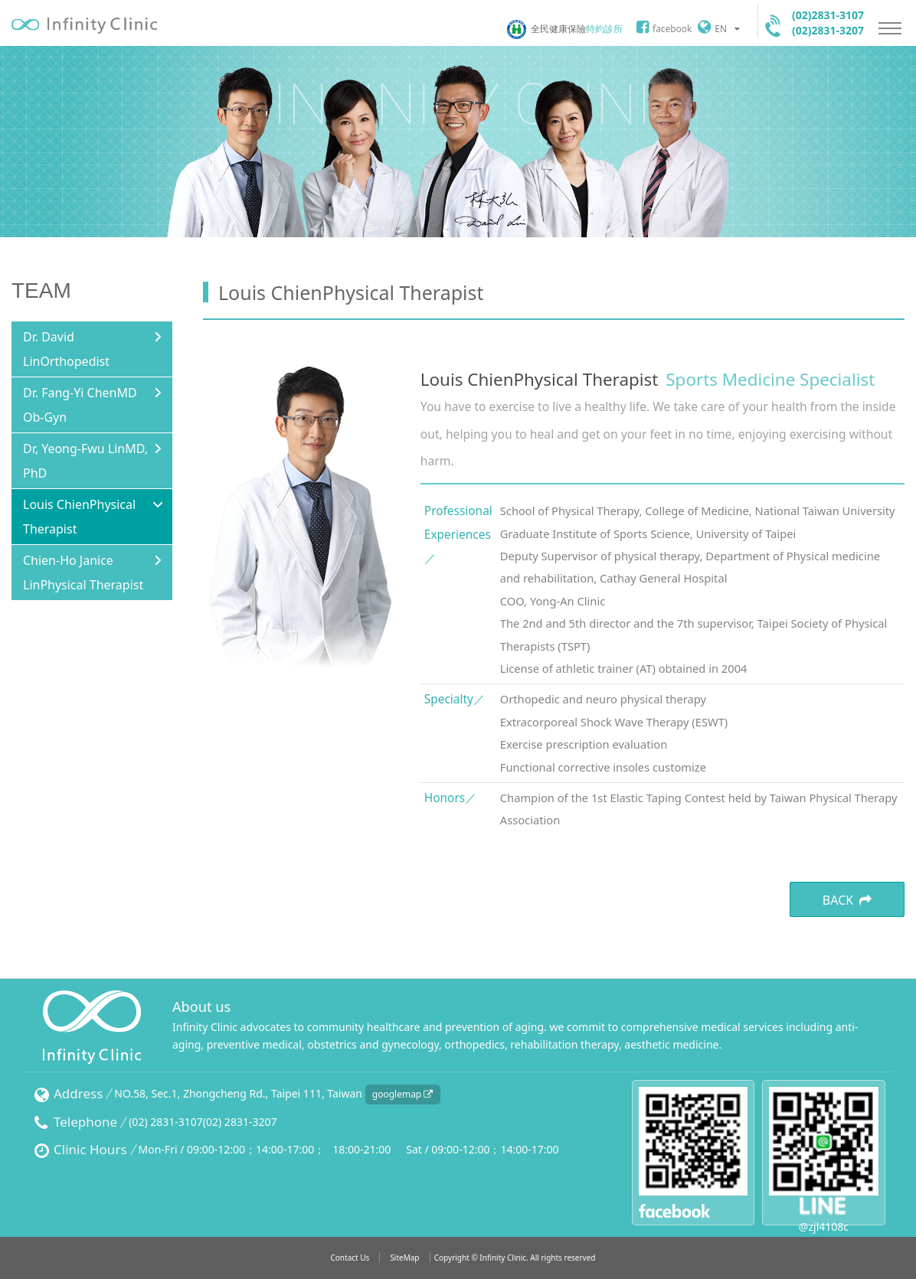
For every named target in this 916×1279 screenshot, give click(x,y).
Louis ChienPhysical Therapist (79, 516)
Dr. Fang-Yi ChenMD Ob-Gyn (80, 405)
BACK (847, 900)
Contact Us (349, 1257)
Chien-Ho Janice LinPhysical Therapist (83, 572)
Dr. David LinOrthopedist (66, 349)
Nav (889, 28)
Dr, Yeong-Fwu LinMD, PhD (85, 460)
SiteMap (404, 1257)
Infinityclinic (84, 25)
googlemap (402, 1094)
